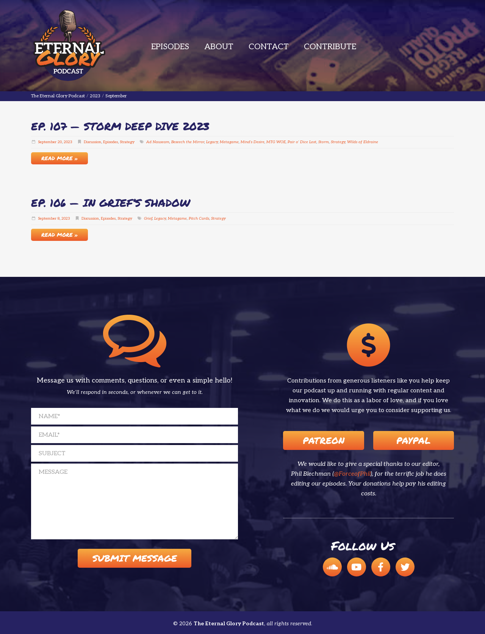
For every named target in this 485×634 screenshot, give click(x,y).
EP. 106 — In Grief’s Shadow (110, 202)
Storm (323, 142)
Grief (148, 218)
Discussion (92, 142)
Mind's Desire (252, 142)
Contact (269, 47)
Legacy (212, 142)
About (218, 47)
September (47, 142)
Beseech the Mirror (187, 142)
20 (60, 142)
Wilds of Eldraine (362, 142)
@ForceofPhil (352, 474)
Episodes (170, 47)
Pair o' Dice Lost (302, 142)
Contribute (330, 47)
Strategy (127, 142)
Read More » (59, 158)
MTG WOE (276, 142)
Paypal (413, 440)
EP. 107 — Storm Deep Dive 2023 (120, 126)
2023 (68, 142)
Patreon (323, 440)
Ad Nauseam (157, 142)
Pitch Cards (199, 218)
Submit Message (134, 558)
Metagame (229, 142)
